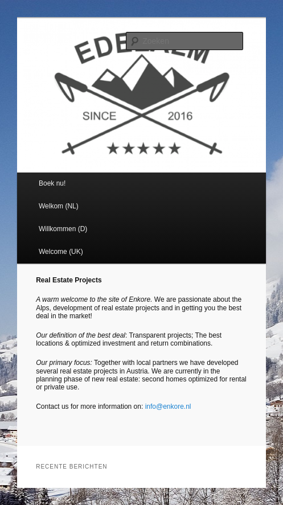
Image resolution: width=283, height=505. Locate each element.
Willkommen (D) (63, 229)
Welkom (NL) (59, 206)
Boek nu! (52, 183)
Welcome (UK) (61, 252)
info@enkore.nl (167, 406)
